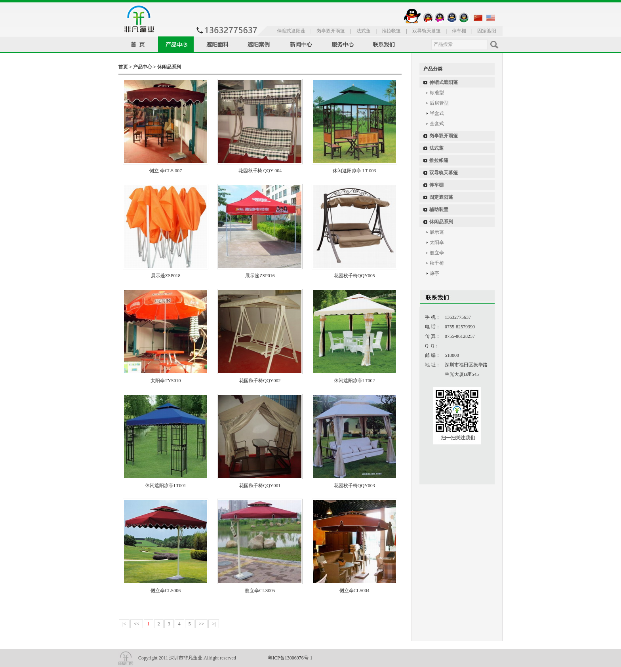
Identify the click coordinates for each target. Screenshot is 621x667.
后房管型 (439, 103)
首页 (123, 67)
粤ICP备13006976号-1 (290, 658)
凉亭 (434, 273)
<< (136, 624)
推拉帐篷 (391, 31)
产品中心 (142, 67)
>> (201, 624)
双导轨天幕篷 (426, 31)
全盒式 (437, 123)
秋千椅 (437, 263)
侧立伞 (437, 252)
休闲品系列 (169, 67)
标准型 (437, 92)
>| (213, 624)
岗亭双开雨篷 (330, 31)
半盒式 (437, 113)
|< (124, 624)
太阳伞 (437, 242)
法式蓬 (363, 31)
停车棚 (459, 31)
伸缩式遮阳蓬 (291, 31)
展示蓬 (437, 232)
